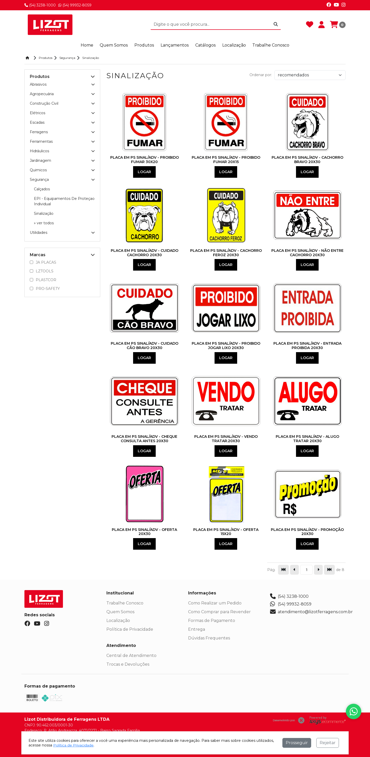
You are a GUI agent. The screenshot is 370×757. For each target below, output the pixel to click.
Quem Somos (120, 611)
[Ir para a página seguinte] (318, 570)
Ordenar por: (260, 75)
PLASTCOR (43, 279)
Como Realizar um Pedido (215, 603)
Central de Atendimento (131, 655)
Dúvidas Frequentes (209, 638)
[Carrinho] (338, 25)
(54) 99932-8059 (74, 5)
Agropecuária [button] (62, 93)
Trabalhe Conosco (124, 603)
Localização (118, 620)
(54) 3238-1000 (40, 5)
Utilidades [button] (62, 232)
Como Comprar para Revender (219, 611)
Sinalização (43, 213)
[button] (93, 76)
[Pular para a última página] (329, 570)
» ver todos (44, 222)
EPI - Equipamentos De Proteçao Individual (64, 201)
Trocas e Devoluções (127, 664)
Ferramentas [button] (62, 141)
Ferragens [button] (62, 131)
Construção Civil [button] (62, 103)
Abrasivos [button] (62, 84)
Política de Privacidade (129, 629)
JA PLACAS (43, 262)
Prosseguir (297, 742)
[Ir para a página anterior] (294, 570)
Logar (144, 171)
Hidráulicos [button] (62, 150)
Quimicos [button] (62, 169)
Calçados (42, 188)
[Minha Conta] (321, 25)
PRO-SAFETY (45, 288)
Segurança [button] (62, 179)
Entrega (196, 629)
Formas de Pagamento (211, 620)
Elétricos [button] (62, 112)
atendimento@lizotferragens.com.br (311, 612)
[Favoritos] (309, 25)
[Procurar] (275, 24)
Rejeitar (328, 742)
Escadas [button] (62, 122)
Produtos (144, 45)
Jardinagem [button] (62, 160)
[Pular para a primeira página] (283, 570)
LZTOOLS (41, 271)
